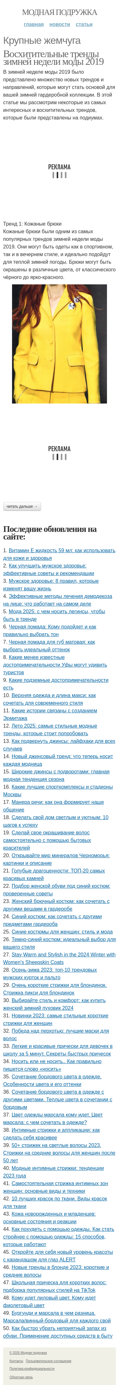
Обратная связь (21, 1377)
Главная (34, 24)
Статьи (84, 24)
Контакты (16, 1361)
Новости (59, 24)
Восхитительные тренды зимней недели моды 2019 (53, 57)
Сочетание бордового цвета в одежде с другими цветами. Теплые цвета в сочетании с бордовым (57, 1099)
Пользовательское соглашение (49, 1361)
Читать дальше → (22, 506)
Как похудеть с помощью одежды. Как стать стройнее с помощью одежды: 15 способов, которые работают (58, 1236)
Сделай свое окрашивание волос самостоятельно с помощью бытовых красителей (47, 840)
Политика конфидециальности (31, 1368)
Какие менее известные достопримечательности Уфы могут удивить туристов (55, 665)
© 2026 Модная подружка (28, 1352)
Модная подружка (59, 12)
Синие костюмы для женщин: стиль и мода (62, 931)
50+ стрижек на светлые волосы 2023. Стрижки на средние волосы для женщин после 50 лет (59, 1153)
